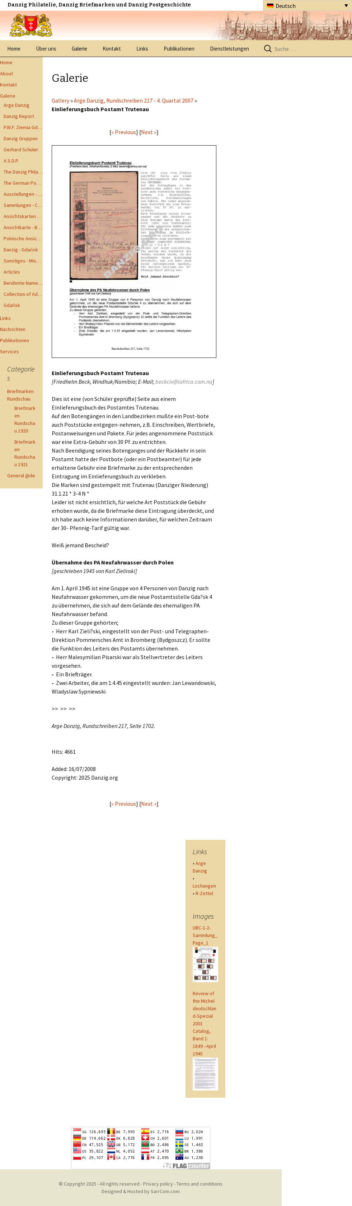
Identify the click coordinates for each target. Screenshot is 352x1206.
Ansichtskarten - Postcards (23, 216)
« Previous (123, 132)
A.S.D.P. (11, 160)
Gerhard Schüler (21, 149)
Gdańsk (12, 305)
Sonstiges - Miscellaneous (23, 260)
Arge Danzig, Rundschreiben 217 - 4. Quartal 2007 (133, 100)
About (6, 73)
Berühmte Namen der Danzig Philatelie (23, 283)
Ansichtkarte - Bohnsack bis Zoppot (23, 227)
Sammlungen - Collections (23, 205)
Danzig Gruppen (21, 138)
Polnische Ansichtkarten (23, 238)
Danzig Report (19, 116)
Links (142, 48)
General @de (21, 475)
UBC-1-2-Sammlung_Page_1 (205, 935)
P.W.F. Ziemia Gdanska (23, 127)
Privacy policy (158, 1184)
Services (9, 351)
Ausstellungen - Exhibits (23, 194)
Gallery (60, 100)
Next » (148, 132)
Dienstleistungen (229, 48)
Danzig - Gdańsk (21, 249)
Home (13, 48)
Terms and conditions (199, 1184)
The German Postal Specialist (23, 183)
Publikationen (179, 48)
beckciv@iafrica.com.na (183, 381)
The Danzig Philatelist (23, 172)
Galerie (79, 48)
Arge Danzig (16, 105)
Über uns (46, 48)
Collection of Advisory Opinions (23, 294)
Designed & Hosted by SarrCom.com (141, 1191)
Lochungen (204, 886)
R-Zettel (204, 893)
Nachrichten (12, 329)
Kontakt (112, 48)
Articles (12, 272)
